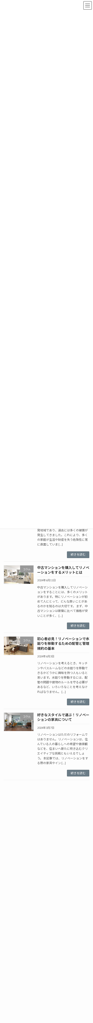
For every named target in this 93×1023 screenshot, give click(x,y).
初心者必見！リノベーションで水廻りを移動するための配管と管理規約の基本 (63, 643)
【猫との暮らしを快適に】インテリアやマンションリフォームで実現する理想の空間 (63, 877)
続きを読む (78, 554)
